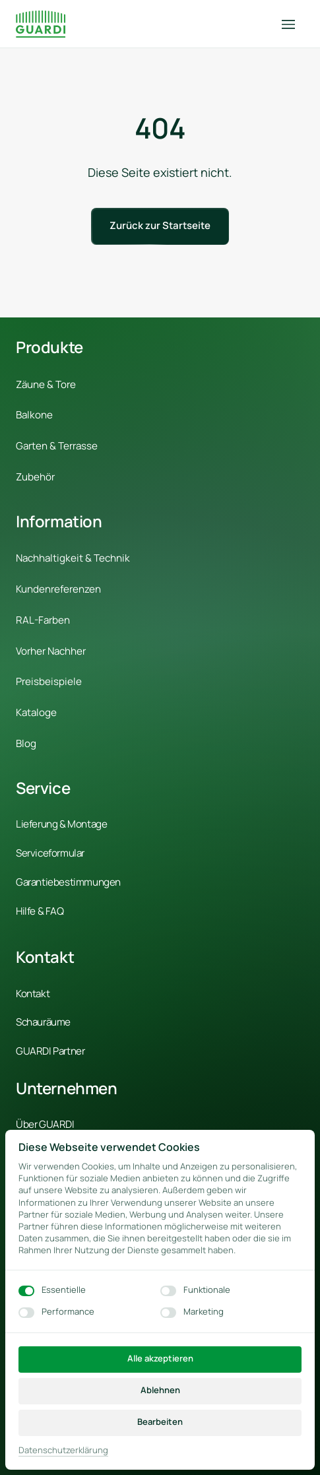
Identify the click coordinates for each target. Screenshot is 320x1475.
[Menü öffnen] (293, 24)
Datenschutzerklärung (63, 1450)
